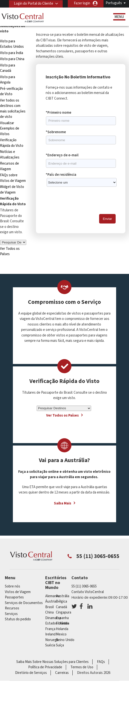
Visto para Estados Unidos (12, 44)
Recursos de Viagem (9, 166)
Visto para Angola (7, 79)
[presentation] (83, 200)
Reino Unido (65, 639)
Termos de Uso (81, 667)
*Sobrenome (56, 132)
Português (114, 3)
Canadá (61, 607)
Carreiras (62, 672)
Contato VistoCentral (87, 592)
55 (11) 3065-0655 (84, 586)
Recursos (12, 608)
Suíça (60, 645)
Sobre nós (12, 586)
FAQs (101, 661)
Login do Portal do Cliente (33, 3)
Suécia (50, 645)
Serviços (11, 613)
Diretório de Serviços (31, 672)
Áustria (50, 601)
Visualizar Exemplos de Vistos (9, 129)
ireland (50, 634)
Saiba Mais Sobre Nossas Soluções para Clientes (52, 661)
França (50, 629)
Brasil (49, 607)
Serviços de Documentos (24, 602)
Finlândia (62, 623)
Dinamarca (53, 618)
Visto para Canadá (7, 68)
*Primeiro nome (58, 112)
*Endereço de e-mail (62, 155)
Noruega (51, 639)
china (49, 612)
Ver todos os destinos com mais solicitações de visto (13, 109)
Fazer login (82, 3)
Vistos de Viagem (18, 592)
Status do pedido (18, 619)
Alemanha (52, 596)
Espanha (62, 618)
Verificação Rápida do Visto (11, 143)
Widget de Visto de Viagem (12, 189)
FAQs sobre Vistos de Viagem (13, 178)
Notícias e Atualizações (9, 154)
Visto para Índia (11, 53)
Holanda (62, 629)
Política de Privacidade (45, 667)
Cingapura (63, 612)
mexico (61, 634)
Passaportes (14, 597)
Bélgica (61, 601)
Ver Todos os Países (62, 415)
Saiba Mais (62, 503)
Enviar (107, 219)
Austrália (62, 596)
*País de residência (61, 174)
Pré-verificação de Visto (11, 91)
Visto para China (12, 59)
